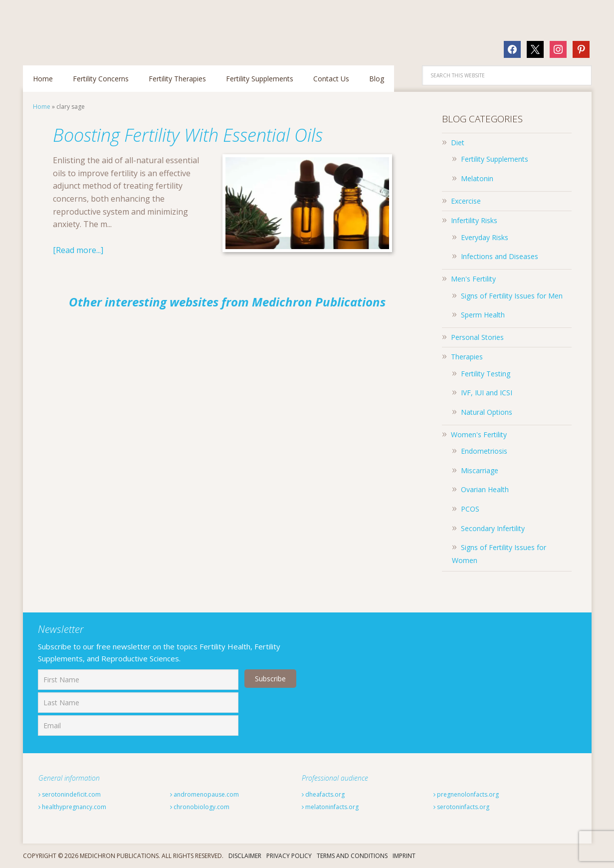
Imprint (404, 856)
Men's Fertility (473, 279)
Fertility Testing (485, 373)
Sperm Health (483, 314)
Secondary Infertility (493, 528)
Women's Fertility (479, 434)
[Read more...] (78, 250)
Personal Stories (477, 337)
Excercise (466, 201)
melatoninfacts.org (330, 807)
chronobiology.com (199, 807)
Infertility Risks (474, 220)
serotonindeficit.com (69, 794)
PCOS (470, 509)
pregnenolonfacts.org (466, 794)
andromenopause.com (204, 794)
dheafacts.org (323, 794)
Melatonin (477, 178)
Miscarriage (479, 470)
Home (41, 106)
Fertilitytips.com (88, 27)
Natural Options (486, 412)
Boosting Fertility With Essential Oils (188, 135)
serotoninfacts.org (461, 807)
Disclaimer (244, 856)
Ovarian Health (485, 489)
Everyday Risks (484, 237)
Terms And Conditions (352, 856)
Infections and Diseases (499, 256)
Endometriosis (484, 451)
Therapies (467, 356)
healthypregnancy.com (72, 807)
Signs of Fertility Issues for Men (512, 295)
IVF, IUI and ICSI (486, 392)
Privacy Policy (289, 856)
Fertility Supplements (494, 159)
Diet (457, 142)
